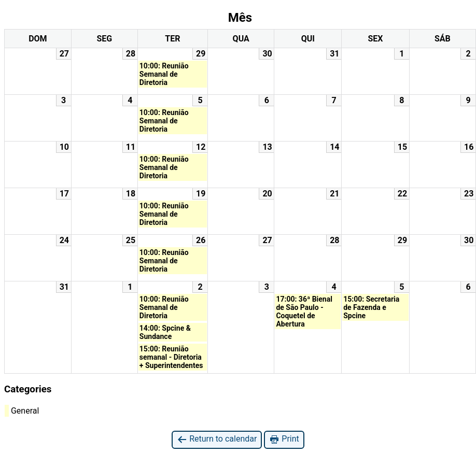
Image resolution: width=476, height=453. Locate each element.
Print (284, 439)
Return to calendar (217, 439)
